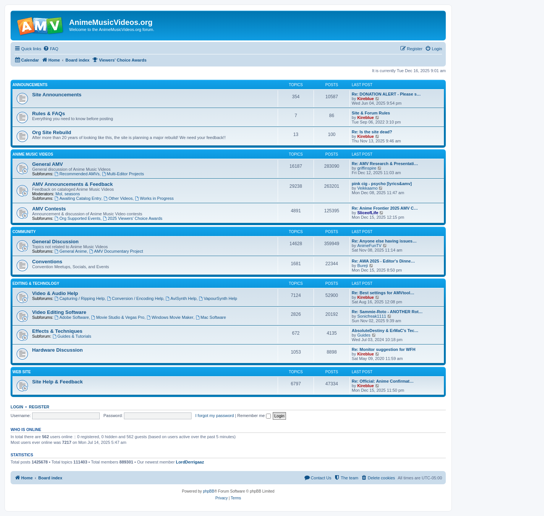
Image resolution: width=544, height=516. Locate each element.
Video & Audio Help (55, 293)
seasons (72, 194)
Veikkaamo (367, 188)
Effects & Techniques (57, 331)
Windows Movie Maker (170, 317)
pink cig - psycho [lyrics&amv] (382, 183)
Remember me (254, 415)
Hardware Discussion (57, 350)
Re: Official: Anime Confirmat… (383, 381)
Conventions (47, 261)
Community (24, 232)
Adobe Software (71, 317)
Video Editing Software (59, 312)
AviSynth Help (180, 298)
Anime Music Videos (32, 154)
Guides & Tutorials (72, 336)
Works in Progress (154, 198)
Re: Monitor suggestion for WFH (384, 349)
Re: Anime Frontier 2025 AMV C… (385, 208)
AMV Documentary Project (116, 251)
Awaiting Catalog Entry (77, 198)
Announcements (30, 85)
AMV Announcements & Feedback (72, 184)
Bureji (362, 265)
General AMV (47, 164)
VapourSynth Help (218, 298)
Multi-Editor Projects (123, 173)
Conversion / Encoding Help (135, 298)
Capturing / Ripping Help (79, 298)
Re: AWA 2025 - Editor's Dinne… (383, 261)
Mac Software (211, 317)
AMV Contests (49, 209)
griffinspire (367, 168)
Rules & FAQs (48, 113)
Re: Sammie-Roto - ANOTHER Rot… (387, 311)
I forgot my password (214, 415)
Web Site (21, 372)
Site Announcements (57, 94)
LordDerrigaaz (190, 462)
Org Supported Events (77, 218)
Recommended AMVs (76, 173)
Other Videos (118, 198)
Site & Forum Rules (371, 113)
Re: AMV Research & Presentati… (385, 163)
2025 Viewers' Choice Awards (132, 218)
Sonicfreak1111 (371, 316)
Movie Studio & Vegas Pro (118, 317)
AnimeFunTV (369, 245)
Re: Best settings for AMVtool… (383, 292)
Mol (59, 194)
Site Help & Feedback (57, 382)
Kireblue (365, 98)
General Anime (70, 251)
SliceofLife (368, 212)
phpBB (208, 491)
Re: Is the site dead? (372, 132)
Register (39, 407)
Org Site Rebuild (51, 132)
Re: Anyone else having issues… (384, 241)
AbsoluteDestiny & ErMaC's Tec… (385, 330)
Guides (364, 335)
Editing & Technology (35, 283)
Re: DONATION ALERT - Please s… (386, 94)
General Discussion (55, 241)
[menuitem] (50, 48)
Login (17, 407)
